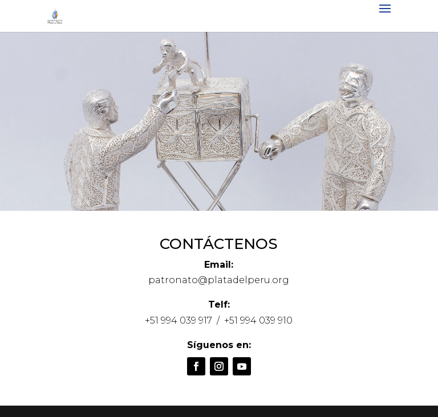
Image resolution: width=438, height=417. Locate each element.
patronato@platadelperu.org (218, 280)
